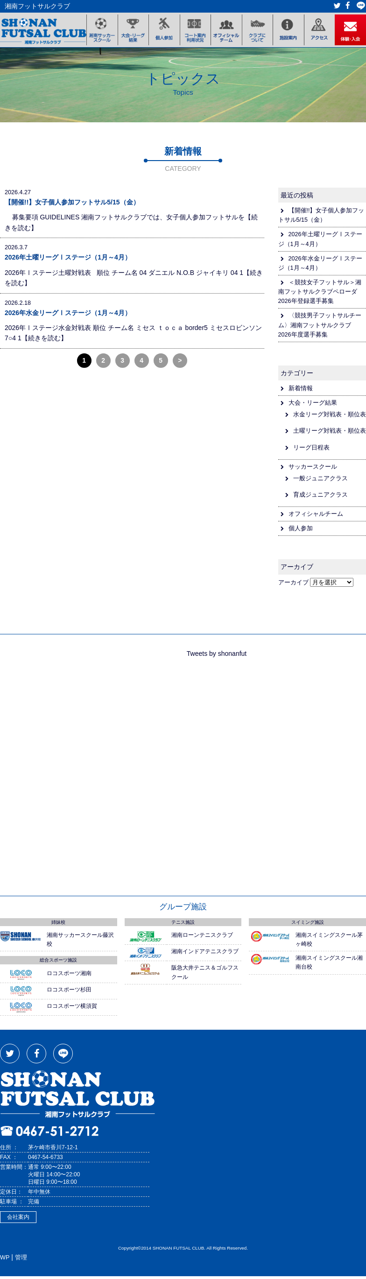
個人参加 (301, 531)
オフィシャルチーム (316, 516)
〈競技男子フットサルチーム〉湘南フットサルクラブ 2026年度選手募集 (319, 327)
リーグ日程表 (311, 450)
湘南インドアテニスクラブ (205, 954)
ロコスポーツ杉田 (69, 992)
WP (4, 1260)
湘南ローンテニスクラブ (202, 938)
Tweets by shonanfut (216, 656)
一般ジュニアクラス (320, 481)
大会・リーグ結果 (313, 405)
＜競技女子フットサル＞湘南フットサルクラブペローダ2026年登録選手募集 (319, 294)
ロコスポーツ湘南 (69, 975)
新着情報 (301, 391)
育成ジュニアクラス (320, 497)
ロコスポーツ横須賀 (72, 1008)
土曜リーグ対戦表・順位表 (329, 433)
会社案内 (18, 1219)
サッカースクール (313, 469)
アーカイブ (293, 585)
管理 (21, 1260)
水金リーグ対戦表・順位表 (329, 417)
